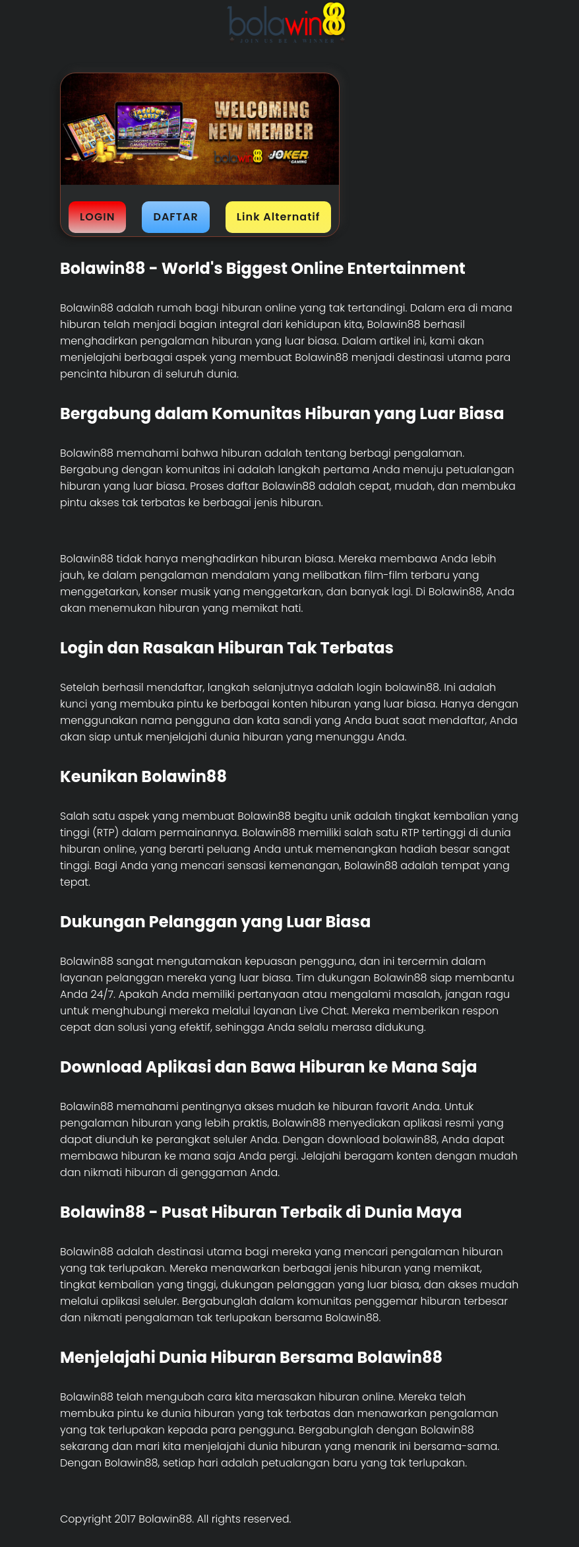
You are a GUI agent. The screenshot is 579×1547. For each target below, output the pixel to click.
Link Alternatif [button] (278, 216)
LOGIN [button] (97, 216)
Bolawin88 (86, 307)
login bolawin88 (398, 687)
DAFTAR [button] (175, 216)
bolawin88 (409, 1139)
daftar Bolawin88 (271, 486)
